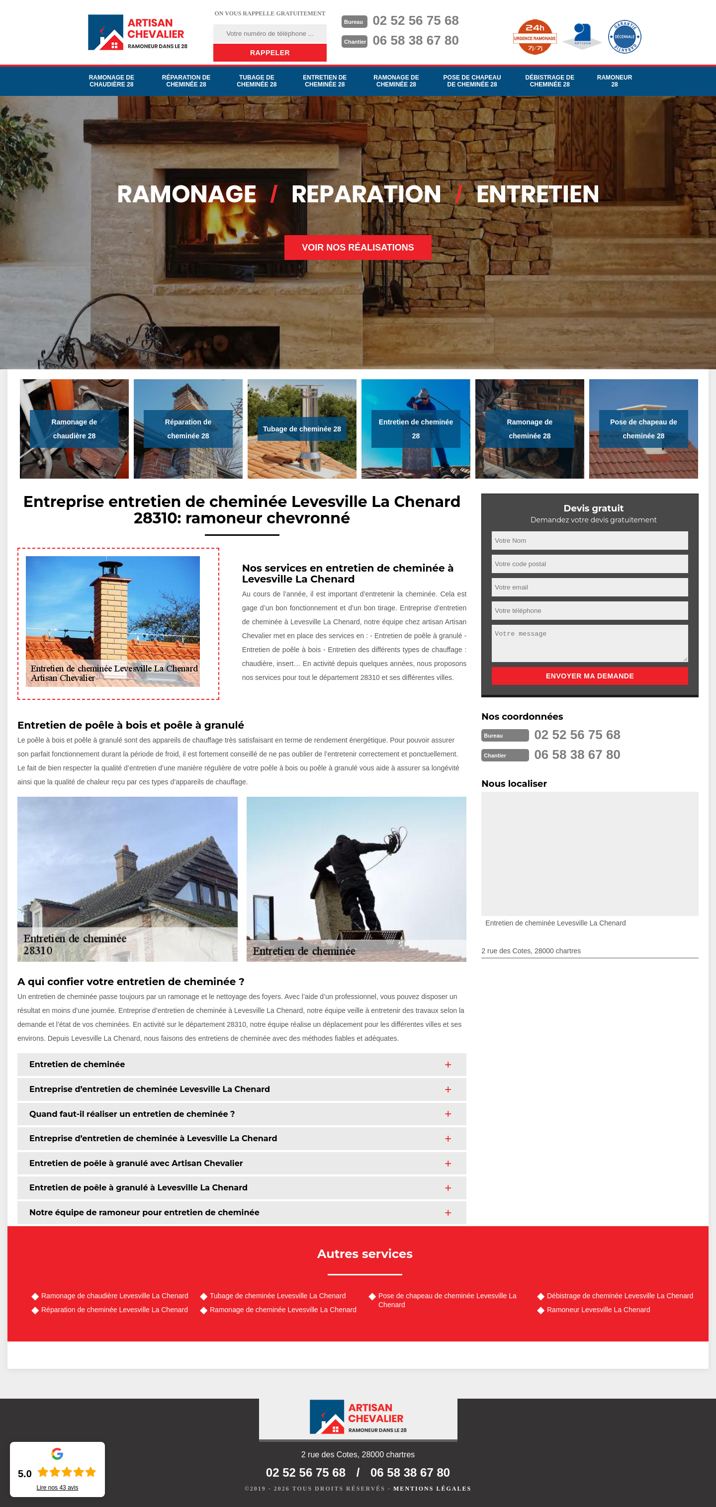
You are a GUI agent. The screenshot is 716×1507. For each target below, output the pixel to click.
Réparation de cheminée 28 (186, 81)
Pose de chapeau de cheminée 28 (472, 81)
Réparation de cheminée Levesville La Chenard (114, 1310)
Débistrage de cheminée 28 (549, 81)
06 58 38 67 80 (415, 40)
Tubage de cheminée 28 (256, 81)
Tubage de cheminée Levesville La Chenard (278, 1296)
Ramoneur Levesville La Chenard (598, 1310)
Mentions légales (432, 1488)
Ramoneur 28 (614, 81)
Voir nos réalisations (358, 247)
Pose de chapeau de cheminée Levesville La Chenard (447, 1300)
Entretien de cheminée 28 (325, 81)
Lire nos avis (57, 1487)
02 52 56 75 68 (415, 20)
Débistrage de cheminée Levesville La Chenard (620, 1296)
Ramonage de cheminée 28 (396, 81)
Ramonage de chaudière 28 (111, 81)
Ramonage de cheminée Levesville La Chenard (283, 1310)
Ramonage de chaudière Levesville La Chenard (114, 1296)
